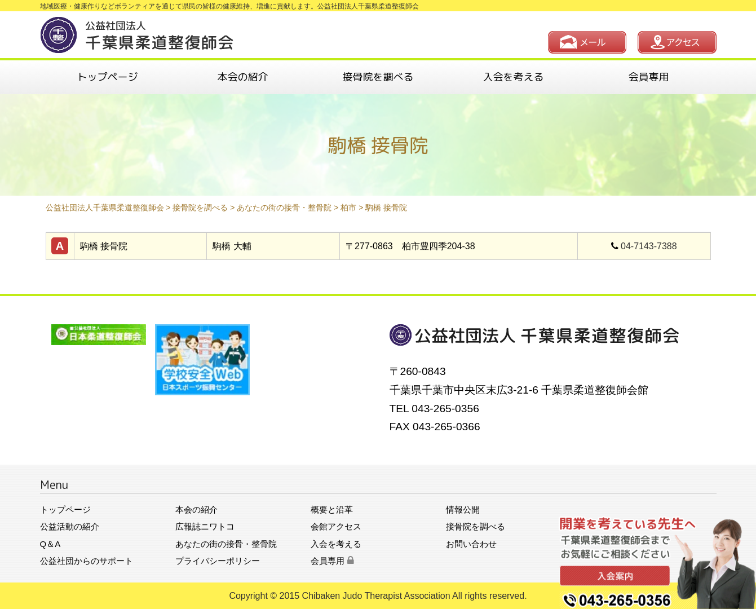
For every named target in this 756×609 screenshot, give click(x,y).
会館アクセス (336, 526)
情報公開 (463, 509)
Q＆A (50, 544)
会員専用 (649, 77)
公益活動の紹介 (69, 526)
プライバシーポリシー (217, 561)
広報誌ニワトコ (205, 526)
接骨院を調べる (378, 77)
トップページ (107, 77)
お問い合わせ (471, 544)
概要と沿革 (332, 509)
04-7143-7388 (649, 246)
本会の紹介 (243, 77)
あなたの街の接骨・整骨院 (226, 544)
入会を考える (513, 77)
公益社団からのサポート (86, 561)
